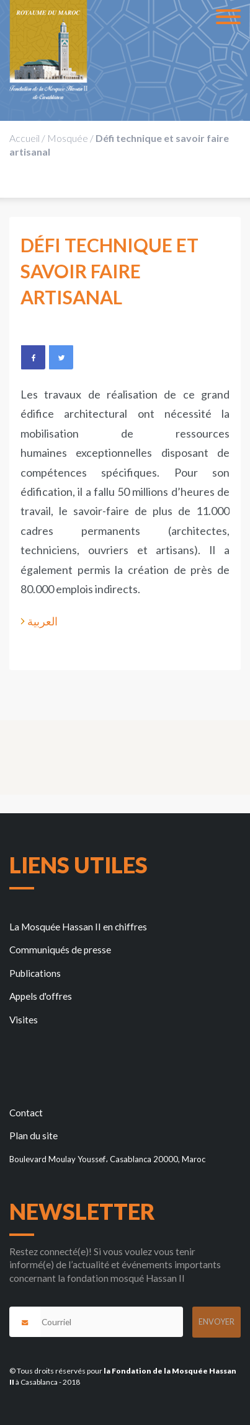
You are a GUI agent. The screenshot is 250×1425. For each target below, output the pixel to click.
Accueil (24, 138)
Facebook (32, 357)
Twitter (60, 357)
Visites (23, 1019)
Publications (35, 973)
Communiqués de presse (60, 949)
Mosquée (67, 138)
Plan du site (33, 1135)
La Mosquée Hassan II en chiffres (78, 926)
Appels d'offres (40, 996)
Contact (26, 1112)
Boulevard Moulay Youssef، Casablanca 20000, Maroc (107, 1159)
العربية (42, 621)
